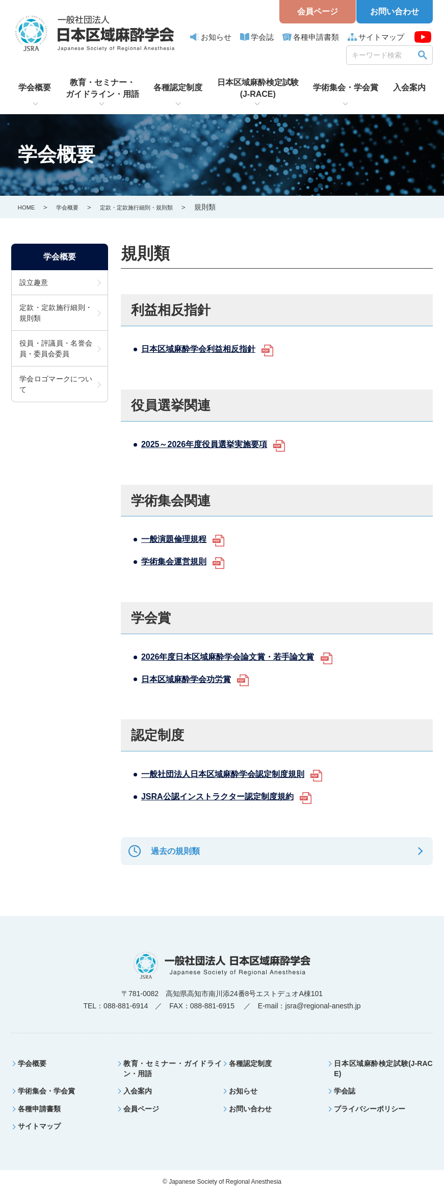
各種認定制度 (177, 87)
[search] (382, 54)
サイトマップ (381, 37)
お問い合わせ (394, 11)
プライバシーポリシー (369, 1113)
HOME (28, 207)
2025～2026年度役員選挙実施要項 (212, 444)
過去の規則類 (171, 853)
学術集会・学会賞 (345, 87)
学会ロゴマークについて (55, 385)
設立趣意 (33, 284)
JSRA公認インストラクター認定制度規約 (226, 796)
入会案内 (409, 87)
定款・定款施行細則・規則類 (157, 207)
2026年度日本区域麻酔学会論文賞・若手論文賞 (238, 657)
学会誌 (262, 37)
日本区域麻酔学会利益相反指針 (205, 349)
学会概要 (34, 87)
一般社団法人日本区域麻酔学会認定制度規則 (233, 774)
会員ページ (317, 11)
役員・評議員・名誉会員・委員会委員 (55, 350)
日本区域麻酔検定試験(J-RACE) (258, 88)
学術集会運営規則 (178, 561)
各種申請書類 (316, 37)
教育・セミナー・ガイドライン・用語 (102, 88)
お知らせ (216, 37)
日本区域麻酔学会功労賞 (191, 679)
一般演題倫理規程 (178, 539)
